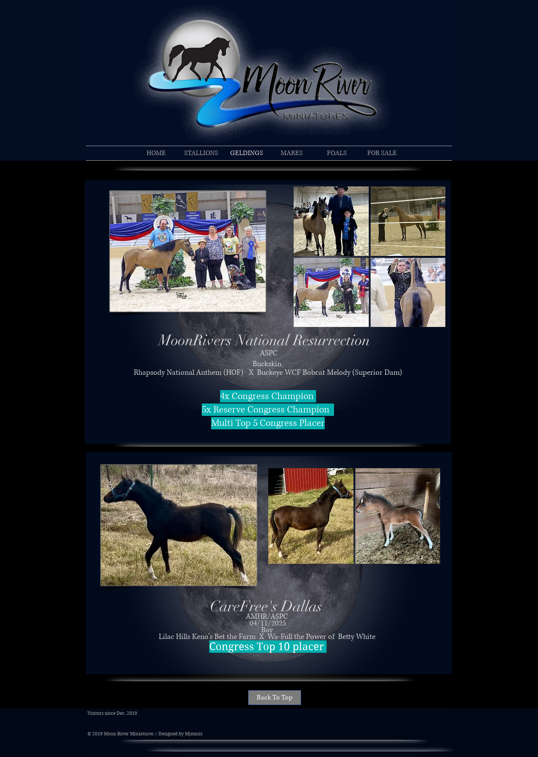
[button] (331, 221)
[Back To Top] (274, 697)
